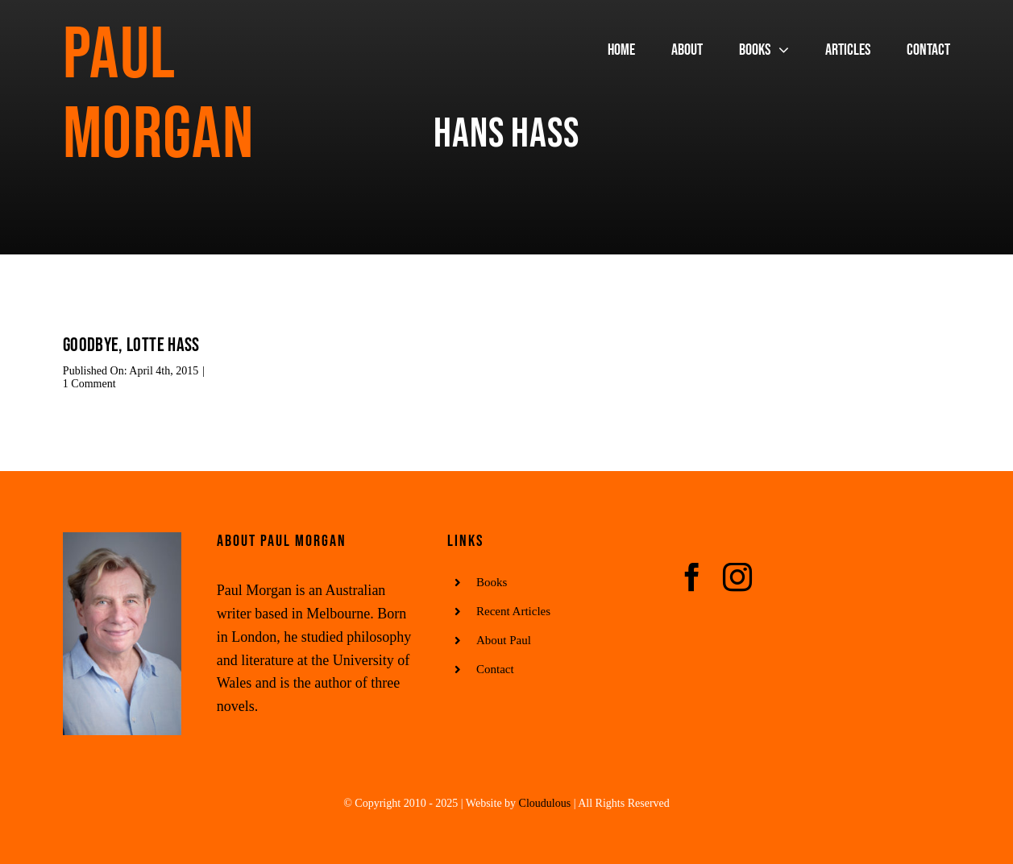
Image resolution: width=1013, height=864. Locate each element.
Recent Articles (513, 611)
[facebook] (692, 577)
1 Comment (89, 384)
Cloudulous (545, 803)
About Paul (503, 640)
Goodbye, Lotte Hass (131, 345)
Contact (495, 669)
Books (491, 582)
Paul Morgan (158, 95)
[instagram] (737, 577)
